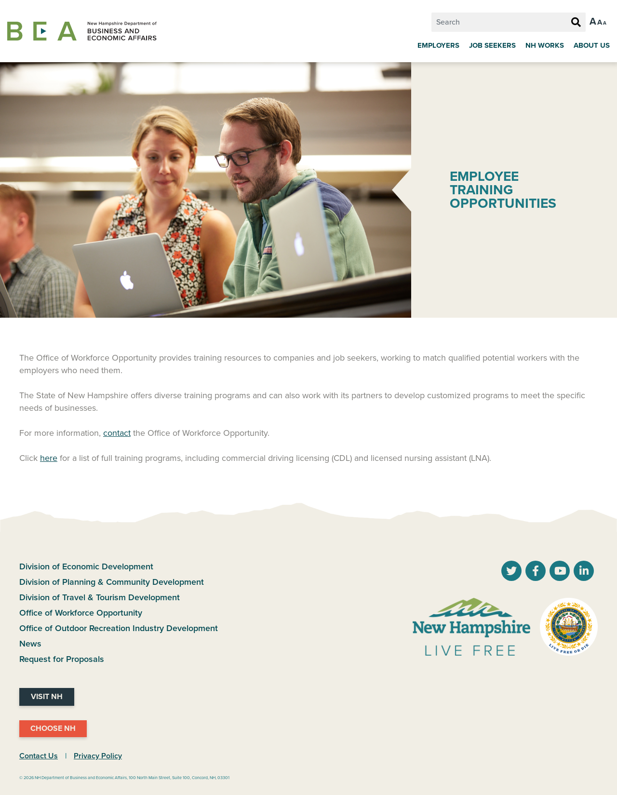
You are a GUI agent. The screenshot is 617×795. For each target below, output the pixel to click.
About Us (592, 45)
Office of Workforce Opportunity (80, 612)
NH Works (544, 45)
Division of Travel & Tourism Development (99, 597)
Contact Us (38, 756)
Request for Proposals (61, 659)
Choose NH (53, 728)
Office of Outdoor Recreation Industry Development (118, 628)
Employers (438, 45)
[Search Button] (576, 22)
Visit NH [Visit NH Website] (47, 696)
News (30, 643)
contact (117, 433)
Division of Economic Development (86, 566)
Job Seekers (492, 45)
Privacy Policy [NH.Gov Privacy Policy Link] (98, 756)
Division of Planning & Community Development (111, 582)
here (48, 458)
